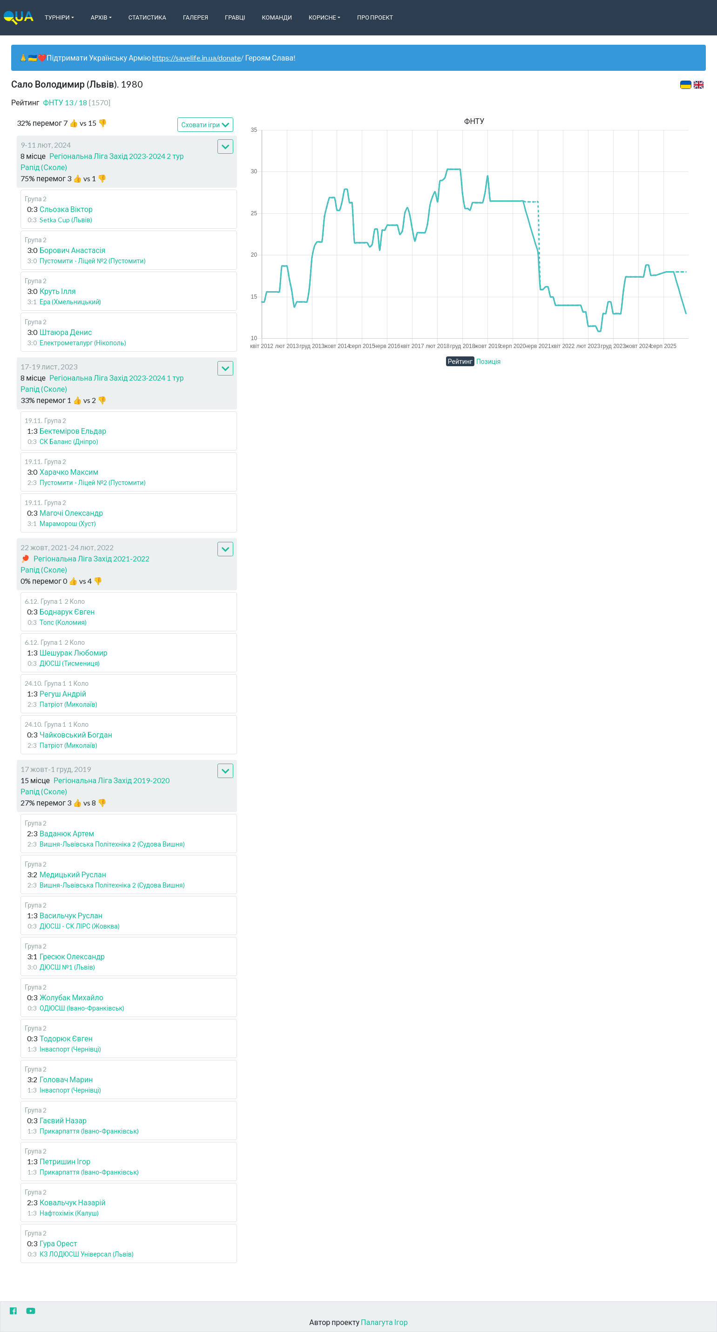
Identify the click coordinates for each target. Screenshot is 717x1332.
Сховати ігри (206, 125)
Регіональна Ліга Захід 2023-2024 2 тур (116, 155)
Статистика (147, 17)
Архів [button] (99, 17)
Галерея (195, 17)
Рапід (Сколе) (43, 167)
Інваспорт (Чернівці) (70, 1049)
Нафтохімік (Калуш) (69, 1213)
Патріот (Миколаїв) (68, 704)
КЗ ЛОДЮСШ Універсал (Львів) (87, 1254)
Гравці (235, 17)
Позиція (488, 361)
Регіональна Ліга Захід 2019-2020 (111, 780)
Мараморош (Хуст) (68, 523)
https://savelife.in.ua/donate (196, 57)
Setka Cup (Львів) (66, 220)
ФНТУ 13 (76, 102)
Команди (277, 17)
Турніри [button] (57, 17)
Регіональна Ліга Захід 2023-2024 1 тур (116, 377)
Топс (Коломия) (63, 622)
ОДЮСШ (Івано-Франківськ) (82, 1008)
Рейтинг (460, 361)
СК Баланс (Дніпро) (69, 441)
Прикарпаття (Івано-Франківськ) (89, 1131)
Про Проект (375, 17)
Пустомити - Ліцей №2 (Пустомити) (93, 261)
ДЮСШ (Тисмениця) (70, 663)
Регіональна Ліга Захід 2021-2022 (91, 558)
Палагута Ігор (384, 1322)
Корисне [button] (322, 17)
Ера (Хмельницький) (70, 302)
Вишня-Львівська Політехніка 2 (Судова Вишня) (112, 844)
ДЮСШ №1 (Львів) (67, 967)
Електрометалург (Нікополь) (83, 343)
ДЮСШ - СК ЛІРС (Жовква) (80, 926)
